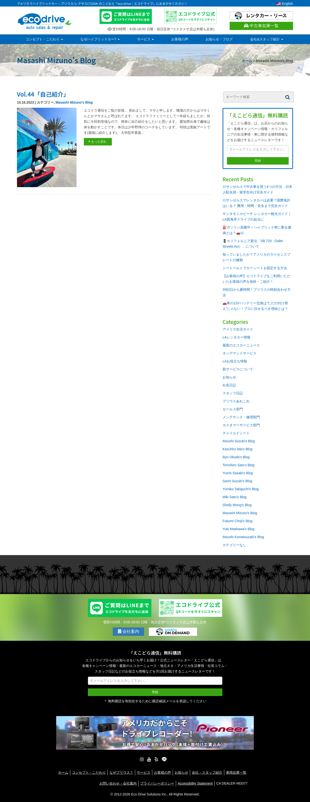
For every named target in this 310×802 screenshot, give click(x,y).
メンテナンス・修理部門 (241, 417)
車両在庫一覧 (236, 772)
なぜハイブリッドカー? (100, 39)
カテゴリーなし (234, 545)
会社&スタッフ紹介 (266, 39)
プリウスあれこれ (236, 401)
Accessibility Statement (195, 783)
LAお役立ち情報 (235, 361)
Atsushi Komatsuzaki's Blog (243, 537)
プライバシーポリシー (157, 783)
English (285, 4)
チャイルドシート (236, 433)
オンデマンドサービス (239, 353)
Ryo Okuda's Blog (236, 457)
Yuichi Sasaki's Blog (238, 473)
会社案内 (128, 631)
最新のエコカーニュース (241, 345)
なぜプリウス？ (121, 772)
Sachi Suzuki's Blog (237, 481)
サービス (145, 39)
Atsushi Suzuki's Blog (239, 441)
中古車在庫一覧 (261, 25)
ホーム (247, 61)
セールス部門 (233, 409)
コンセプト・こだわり (44, 39)
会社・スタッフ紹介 (207, 772)
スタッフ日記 (233, 393)
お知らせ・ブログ (219, 39)
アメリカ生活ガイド (238, 329)
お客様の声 (179, 39)
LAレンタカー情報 (236, 337)
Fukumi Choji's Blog (237, 521)
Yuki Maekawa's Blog (239, 529)
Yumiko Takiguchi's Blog (241, 489)
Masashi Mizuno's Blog (74, 102)
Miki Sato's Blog (235, 497)
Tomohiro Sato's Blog (239, 465)
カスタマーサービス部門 (241, 425)
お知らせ (229, 377)
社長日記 (229, 385)
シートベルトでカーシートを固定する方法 (255, 268)
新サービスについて (238, 369)
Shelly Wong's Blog (237, 505)
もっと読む (98, 141)
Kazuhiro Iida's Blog (237, 449)
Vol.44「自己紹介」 (43, 94)
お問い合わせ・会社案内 (118, 783)
